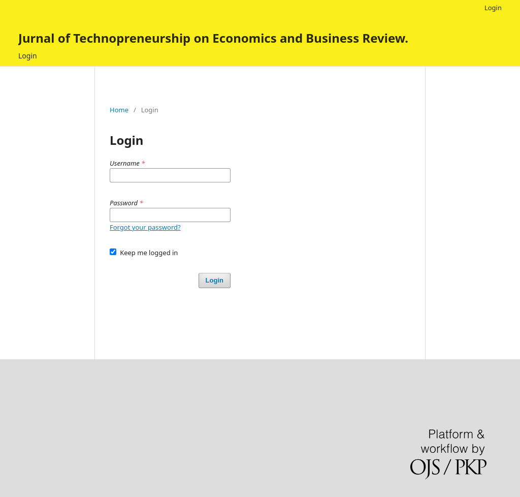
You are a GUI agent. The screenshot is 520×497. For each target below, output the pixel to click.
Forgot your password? (145, 227)
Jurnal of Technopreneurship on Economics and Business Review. (213, 37)
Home (119, 109)
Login (27, 55)
